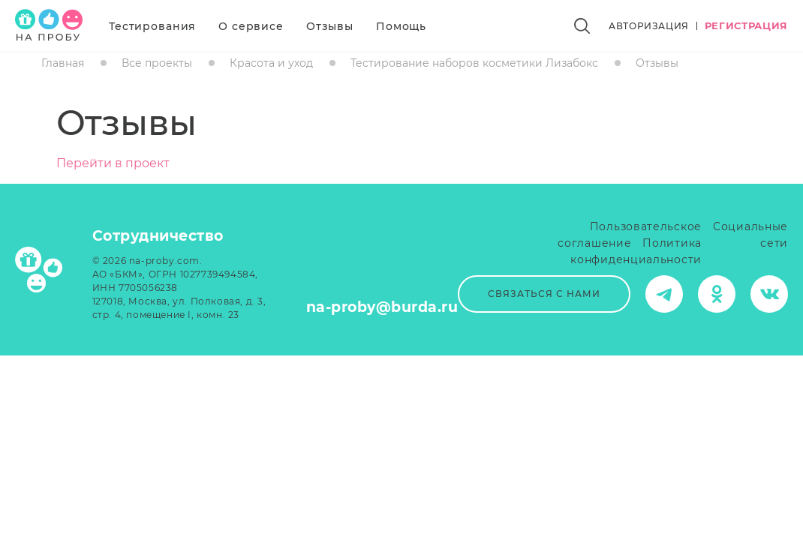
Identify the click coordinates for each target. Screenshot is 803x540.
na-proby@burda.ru (382, 307)
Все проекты (157, 63)
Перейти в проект (113, 163)
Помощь (401, 26)
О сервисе (251, 26)
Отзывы (329, 26)
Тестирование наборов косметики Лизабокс (474, 63)
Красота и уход (271, 63)
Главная (62, 63)
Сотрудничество (158, 235)
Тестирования (152, 26)
